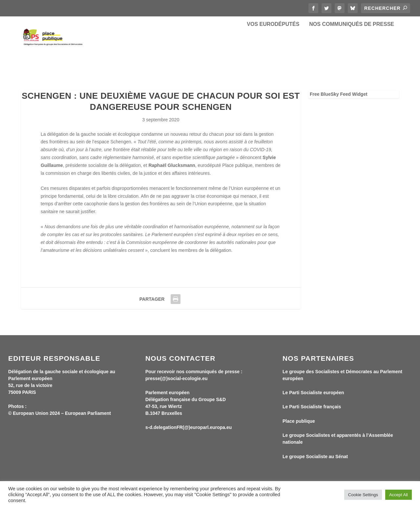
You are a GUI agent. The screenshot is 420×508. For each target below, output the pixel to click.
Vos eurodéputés (273, 49)
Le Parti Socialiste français (312, 411)
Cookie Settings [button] (363, 494)
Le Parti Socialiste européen (313, 397)
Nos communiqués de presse (351, 49)
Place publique (299, 425)
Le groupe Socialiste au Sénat (315, 460)
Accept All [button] (398, 494)
